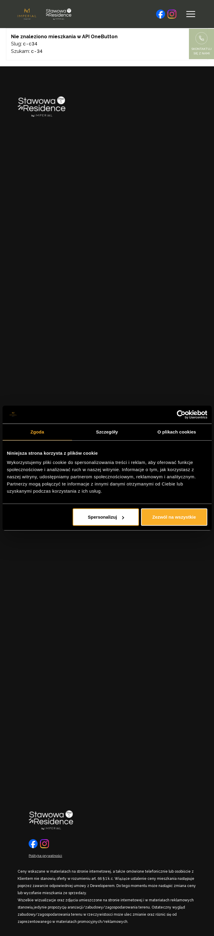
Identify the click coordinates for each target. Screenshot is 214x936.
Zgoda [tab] (37, 431)
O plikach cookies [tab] (177, 431)
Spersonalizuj (106, 517)
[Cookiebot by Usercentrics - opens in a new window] (181, 414)
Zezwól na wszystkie (174, 517)
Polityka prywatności (45, 855)
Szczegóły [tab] (107, 431)
